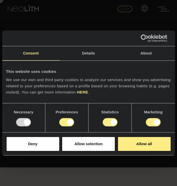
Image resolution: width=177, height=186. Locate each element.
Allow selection (88, 144)
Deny (33, 144)
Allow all (144, 144)
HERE (82, 92)
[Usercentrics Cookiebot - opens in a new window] (148, 38)
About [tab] (146, 53)
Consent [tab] (31, 53)
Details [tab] (88, 53)
